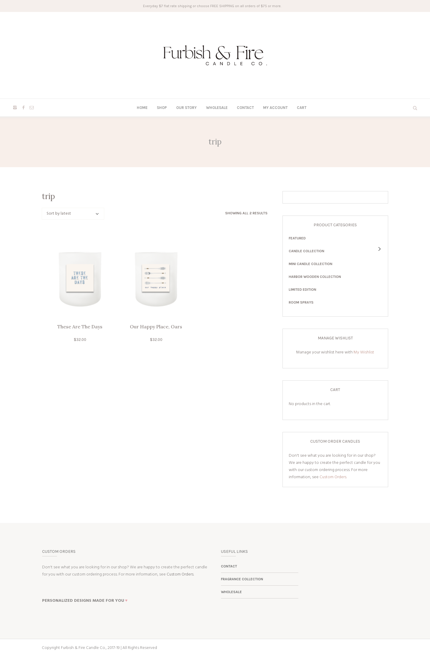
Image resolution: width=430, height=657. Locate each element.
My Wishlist (364, 352)
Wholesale (231, 592)
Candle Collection (306, 251)
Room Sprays (301, 302)
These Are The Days (79, 327)
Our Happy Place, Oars (156, 327)
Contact (229, 566)
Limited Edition (302, 289)
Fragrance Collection (242, 579)
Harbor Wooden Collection (315, 277)
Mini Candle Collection (310, 264)
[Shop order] (73, 214)
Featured (297, 238)
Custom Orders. (333, 477)
